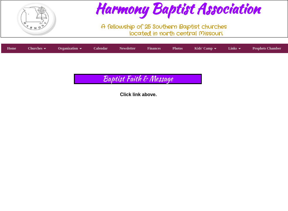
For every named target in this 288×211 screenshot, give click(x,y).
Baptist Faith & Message (138, 79)
